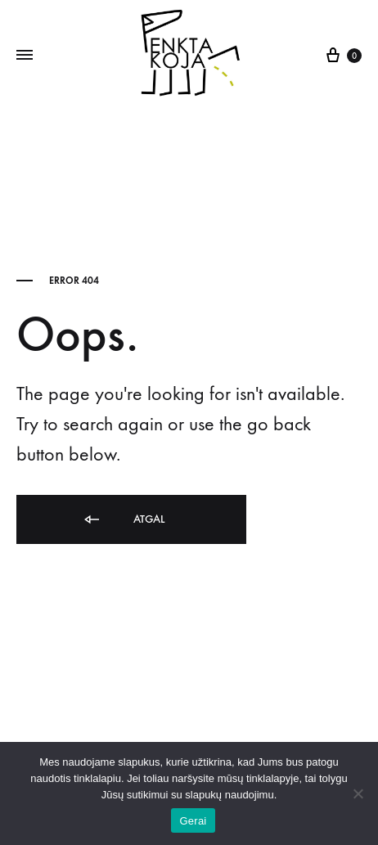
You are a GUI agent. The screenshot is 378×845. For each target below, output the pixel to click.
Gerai (192, 821)
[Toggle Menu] (24, 56)
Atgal (123, 520)
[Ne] (357, 793)
